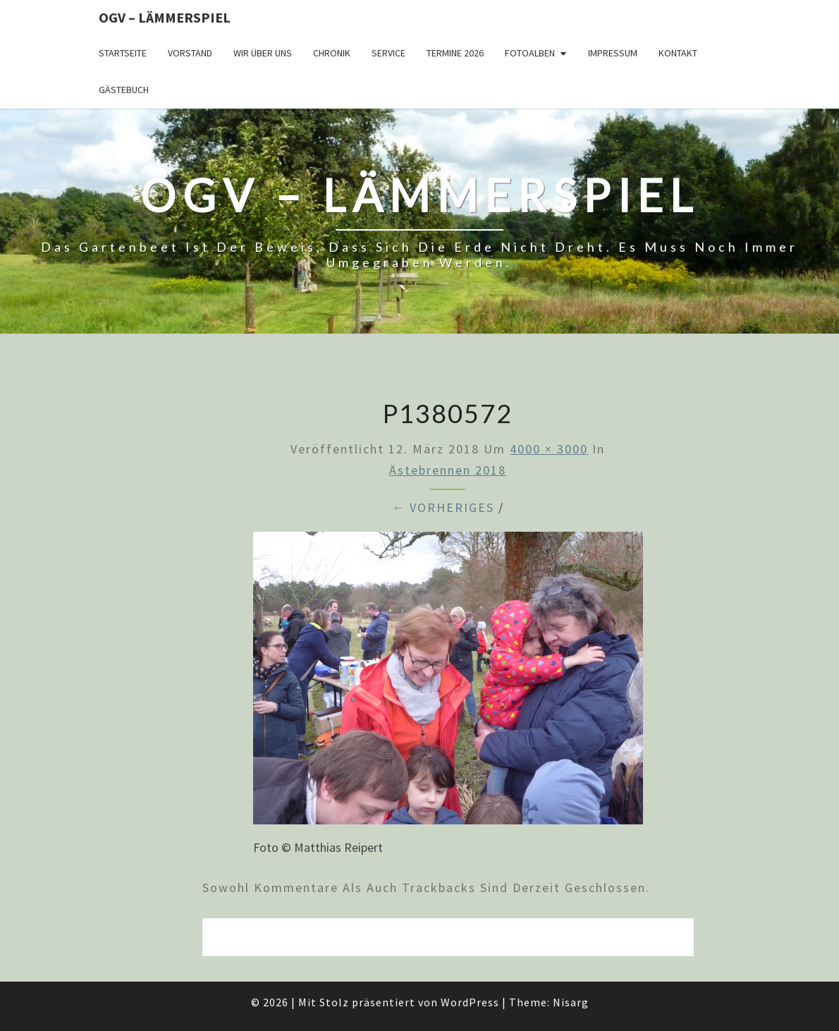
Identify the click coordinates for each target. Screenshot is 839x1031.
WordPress (470, 1002)
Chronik (331, 53)
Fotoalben (530, 53)
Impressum (612, 53)
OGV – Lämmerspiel (165, 17)
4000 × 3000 (549, 449)
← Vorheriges (442, 507)
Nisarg (571, 1002)
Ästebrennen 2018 (447, 470)
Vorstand (190, 53)
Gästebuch (124, 89)
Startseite (123, 53)
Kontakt (678, 53)
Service (388, 53)
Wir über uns (262, 53)
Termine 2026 (455, 53)
